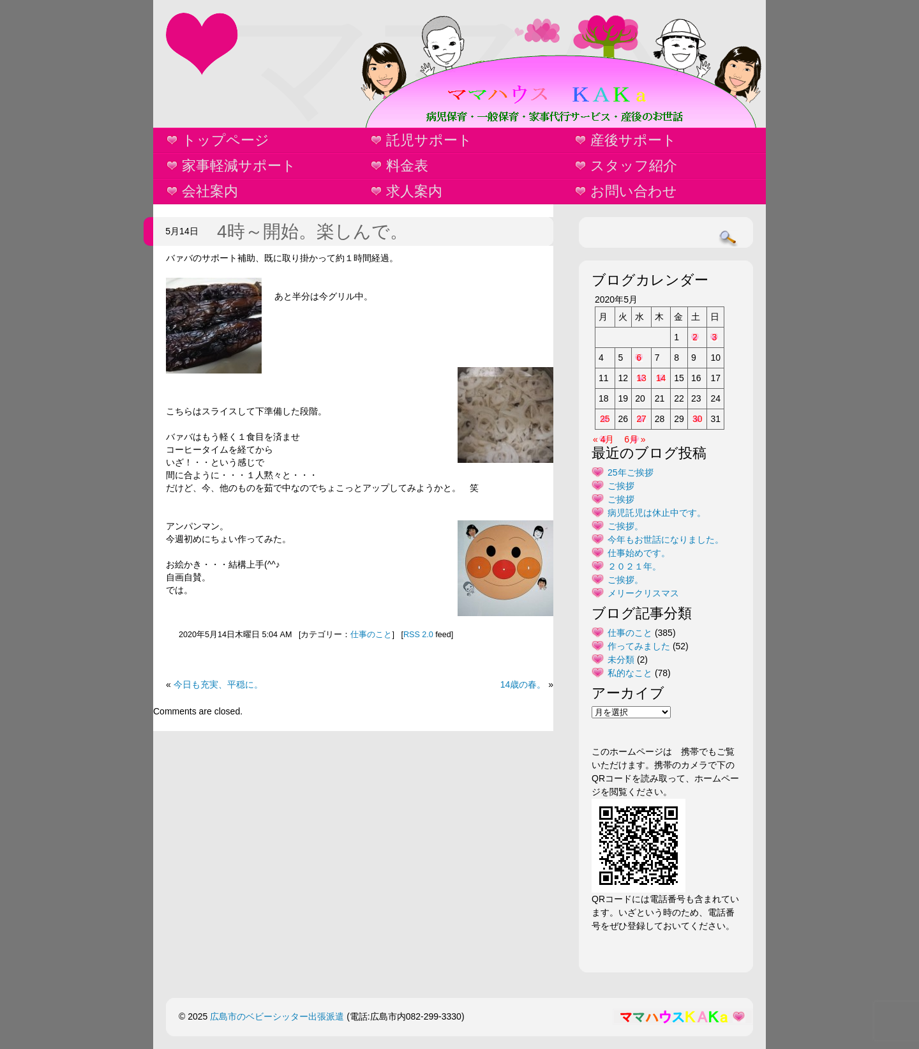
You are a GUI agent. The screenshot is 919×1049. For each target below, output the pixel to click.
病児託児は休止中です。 (657, 513)
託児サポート (429, 140)
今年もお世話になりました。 (666, 539)
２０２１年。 (634, 566)
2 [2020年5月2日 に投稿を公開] (695, 337)
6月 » (634, 439)
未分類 (621, 659)
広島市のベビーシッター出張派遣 (277, 1016)
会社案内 (210, 191)
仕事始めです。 (639, 553)
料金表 (407, 166)
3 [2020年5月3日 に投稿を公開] (714, 337)
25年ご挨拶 (631, 472)
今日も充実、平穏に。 (218, 684)
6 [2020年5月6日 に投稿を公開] (638, 357)
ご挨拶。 (625, 526)
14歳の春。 (523, 684)
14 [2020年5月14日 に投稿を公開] (661, 378)
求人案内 (414, 191)
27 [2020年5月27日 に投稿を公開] (641, 419)
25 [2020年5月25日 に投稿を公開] (605, 419)
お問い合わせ (633, 191)
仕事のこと (371, 634)
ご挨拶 (621, 486)
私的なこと (630, 673)
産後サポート (633, 140)
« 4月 (603, 439)
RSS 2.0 (418, 634)
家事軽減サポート (239, 166)
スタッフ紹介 (633, 166)
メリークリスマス (643, 593)
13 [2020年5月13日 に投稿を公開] (641, 378)
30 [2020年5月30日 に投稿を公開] (697, 419)
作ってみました (639, 646)
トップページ (225, 140)
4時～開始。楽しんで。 (312, 231)
